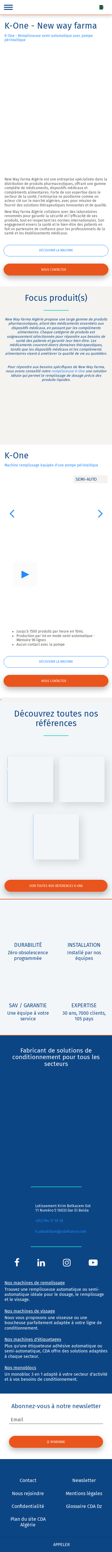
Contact (28, 1480)
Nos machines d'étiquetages (32, 1339)
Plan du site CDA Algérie (28, 1522)
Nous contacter (53, 270)
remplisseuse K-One (68, 371)
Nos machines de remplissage (34, 1282)
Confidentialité (28, 1506)
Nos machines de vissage (29, 1311)
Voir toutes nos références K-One (56, 886)
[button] (11, 513)
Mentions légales (84, 1493)
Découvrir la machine (56, 250)
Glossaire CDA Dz (84, 1506)
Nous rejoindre (28, 1493)
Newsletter (84, 1480)
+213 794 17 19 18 (49, 1220)
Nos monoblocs (20, 1367)
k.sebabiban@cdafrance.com (60, 1231)
